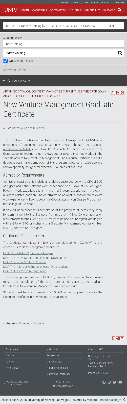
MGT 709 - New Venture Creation (24, 262)
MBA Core (53, 281)
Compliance (12, 349)
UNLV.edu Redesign (63, 386)
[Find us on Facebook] (104, 382)
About (25, 10)
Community (118, 2)
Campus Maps (54, 361)
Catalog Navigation (19, 80)
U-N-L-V (10, 10)
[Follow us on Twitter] (109, 382)
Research (109, 10)
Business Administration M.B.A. (56, 214)
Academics (39, 10)
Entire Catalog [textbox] (13, 44)
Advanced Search (14, 70)
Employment (53, 355)
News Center (12, 367)
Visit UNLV (52, 349)
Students (66, 2)
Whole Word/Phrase (21, 60)
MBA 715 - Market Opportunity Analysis (28, 253)
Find (120, 10)
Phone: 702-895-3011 (99, 373)
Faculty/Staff (81, 2)
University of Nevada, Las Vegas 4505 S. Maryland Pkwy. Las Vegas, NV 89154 (101, 361)
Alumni (94, 2)
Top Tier (10, 361)
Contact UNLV (95, 349)
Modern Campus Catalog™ (104, 400)
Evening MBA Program (44, 219)
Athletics (74, 10)
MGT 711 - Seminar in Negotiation (24, 271)
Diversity (10, 355)
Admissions (57, 10)
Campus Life (92, 10)
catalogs (11, 400)
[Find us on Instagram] (114, 382)
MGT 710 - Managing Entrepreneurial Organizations (35, 266)
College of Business (32, 128)
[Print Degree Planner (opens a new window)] (113, 92)
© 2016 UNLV (63, 381)
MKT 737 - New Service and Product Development (35, 257)
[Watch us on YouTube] (120, 382)
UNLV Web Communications (16, 383)
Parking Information (57, 367)
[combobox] (63, 25)
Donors (105, 2)
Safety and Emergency (58, 374)
